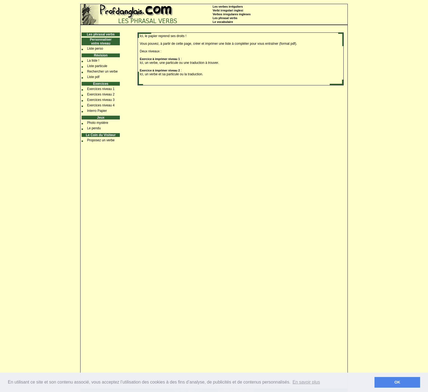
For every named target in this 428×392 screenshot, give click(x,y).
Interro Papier (97, 111)
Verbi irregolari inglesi (228, 10)
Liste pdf (93, 77)
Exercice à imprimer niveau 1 (160, 59)
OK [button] (397, 382)
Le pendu (94, 128)
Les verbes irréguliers (228, 6)
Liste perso (95, 48)
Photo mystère (97, 123)
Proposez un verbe (101, 140)
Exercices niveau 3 (101, 100)
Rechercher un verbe (102, 71)
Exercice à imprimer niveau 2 (160, 70)
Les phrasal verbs (225, 18)
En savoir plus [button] (306, 382)
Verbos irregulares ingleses (232, 14)
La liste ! (93, 60)
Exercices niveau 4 (101, 105)
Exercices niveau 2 (101, 94)
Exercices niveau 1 (101, 89)
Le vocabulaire (223, 21)
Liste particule (97, 66)
